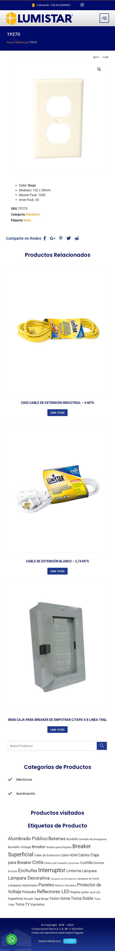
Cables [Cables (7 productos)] (84, 855)
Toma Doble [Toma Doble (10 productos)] (82, 898)
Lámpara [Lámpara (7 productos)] (89, 871)
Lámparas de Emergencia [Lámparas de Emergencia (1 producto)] (63, 879)
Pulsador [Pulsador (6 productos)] (29, 892)
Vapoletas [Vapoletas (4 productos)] (37, 904)
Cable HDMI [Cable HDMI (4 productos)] (69, 855)
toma (27, 220)
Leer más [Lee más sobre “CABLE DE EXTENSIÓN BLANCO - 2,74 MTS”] (57, 571)
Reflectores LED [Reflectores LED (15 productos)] (53, 891)
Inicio (10, 42)
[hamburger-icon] (104, 18)
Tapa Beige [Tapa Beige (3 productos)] (41, 899)
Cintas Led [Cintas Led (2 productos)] (50, 863)
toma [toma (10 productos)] (65, 898)
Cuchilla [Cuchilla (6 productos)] (86, 863)
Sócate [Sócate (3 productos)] (28, 899)
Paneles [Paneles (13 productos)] (46, 884)
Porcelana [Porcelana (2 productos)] (70, 885)
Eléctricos (22, 42)
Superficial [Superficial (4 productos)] (15, 899)
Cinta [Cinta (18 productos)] (37, 862)
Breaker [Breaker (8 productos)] (39, 847)
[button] (99, 69)
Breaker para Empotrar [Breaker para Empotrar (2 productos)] (59, 847)
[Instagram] (82, 5)
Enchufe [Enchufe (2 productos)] (12, 871)
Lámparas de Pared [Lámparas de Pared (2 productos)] (88, 878)
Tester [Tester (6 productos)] (54, 898)
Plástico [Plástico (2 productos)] (59, 885)
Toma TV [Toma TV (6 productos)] (22, 904)
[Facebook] (75, 5)
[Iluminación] (10, 794)
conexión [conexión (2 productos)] (62, 863)
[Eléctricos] (10, 780)
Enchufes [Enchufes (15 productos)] (27, 870)
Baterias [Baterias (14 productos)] (57, 838)
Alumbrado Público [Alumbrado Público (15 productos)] (28, 838)
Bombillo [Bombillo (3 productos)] (72, 839)
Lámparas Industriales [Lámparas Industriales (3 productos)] (23, 885)
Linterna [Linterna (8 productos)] (73, 871)
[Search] (102, 746)
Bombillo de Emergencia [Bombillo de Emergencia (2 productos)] (92, 839)
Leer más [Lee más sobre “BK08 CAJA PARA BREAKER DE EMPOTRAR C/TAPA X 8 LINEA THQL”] (57, 729)
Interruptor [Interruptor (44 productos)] (51, 870)
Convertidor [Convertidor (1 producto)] (73, 863)
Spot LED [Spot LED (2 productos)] (95, 892)
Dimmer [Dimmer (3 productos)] (99, 863)
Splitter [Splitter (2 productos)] (85, 892)
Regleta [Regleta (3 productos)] (75, 892)
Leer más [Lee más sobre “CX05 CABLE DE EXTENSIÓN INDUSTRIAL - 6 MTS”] (57, 412)
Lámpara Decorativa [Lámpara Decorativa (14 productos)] (29, 878)
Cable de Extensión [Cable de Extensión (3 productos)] (47, 855)
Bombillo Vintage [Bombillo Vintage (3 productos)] (19, 847)
